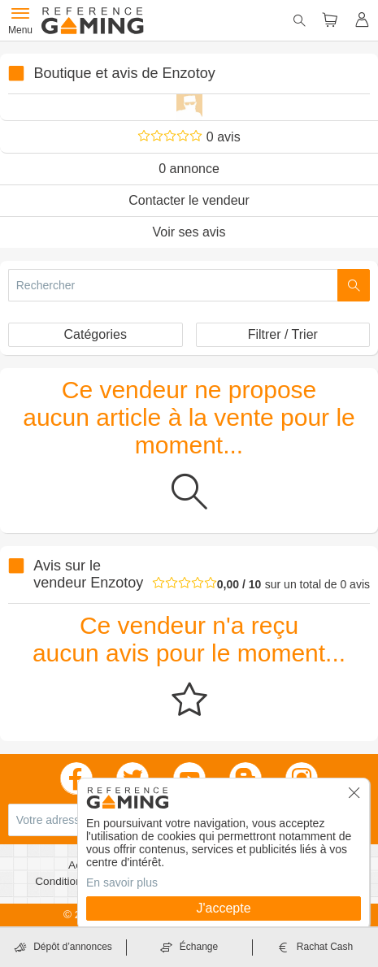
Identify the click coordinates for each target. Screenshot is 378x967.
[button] (354, 798)
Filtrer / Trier (283, 334)
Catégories (95, 334)
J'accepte (223, 908)
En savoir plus (122, 882)
